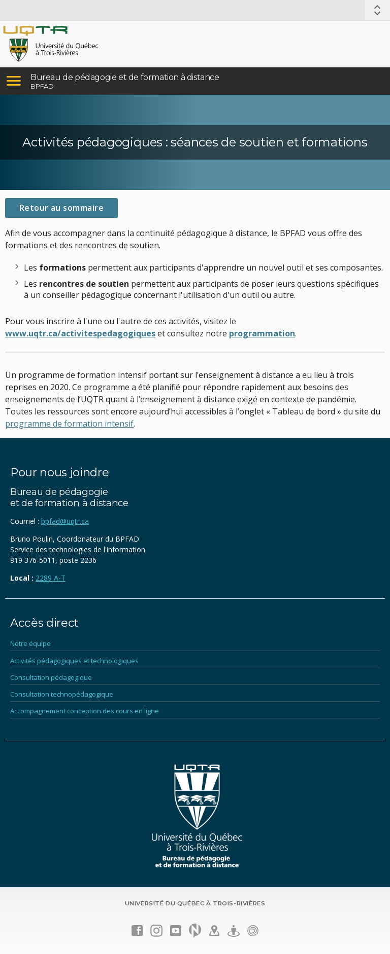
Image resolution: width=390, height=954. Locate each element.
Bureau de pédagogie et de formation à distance (124, 77)
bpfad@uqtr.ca (65, 521)
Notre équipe (30, 643)
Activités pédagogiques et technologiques (74, 660)
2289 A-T (51, 578)
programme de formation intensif (69, 423)
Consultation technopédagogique (61, 694)
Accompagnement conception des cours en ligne (84, 710)
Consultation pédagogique (51, 677)
